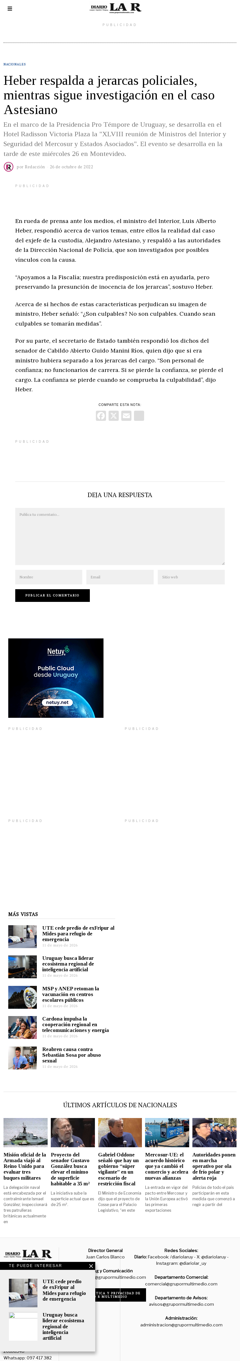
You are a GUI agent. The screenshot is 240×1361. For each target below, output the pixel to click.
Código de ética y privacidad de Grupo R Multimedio (105, 1285)
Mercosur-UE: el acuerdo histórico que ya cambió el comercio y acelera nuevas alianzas (166, 1156)
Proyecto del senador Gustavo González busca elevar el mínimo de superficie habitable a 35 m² (70, 1159)
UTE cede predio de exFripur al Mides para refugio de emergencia (73, 924)
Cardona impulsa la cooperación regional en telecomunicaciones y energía (70, 1015)
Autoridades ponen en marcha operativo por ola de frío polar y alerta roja (214, 1156)
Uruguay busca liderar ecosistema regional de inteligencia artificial (63, 954)
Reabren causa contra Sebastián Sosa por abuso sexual (66, 1045)
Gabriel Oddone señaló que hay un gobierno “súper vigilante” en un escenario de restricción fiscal (118, 1159)
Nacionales (14, 64)
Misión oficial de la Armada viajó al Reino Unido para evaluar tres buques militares (24, 1156)
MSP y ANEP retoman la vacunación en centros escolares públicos (65, 985)
